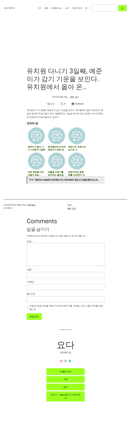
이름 (29, 270)
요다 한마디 (9, 8)
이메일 (31, 282)
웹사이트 (31, 294)
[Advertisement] (65, 41)
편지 (65, 387)
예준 (72, 97)
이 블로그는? (65, 371)
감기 (77, 97)
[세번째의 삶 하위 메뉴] (62, 8)
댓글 (29, 241)
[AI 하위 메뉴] (88, 8)
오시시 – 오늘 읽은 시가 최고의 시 (66, 396)
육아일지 (32, 205)
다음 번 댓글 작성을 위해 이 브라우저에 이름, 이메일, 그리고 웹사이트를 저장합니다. (66, 307)
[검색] (122, 8)
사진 (65, 379)
